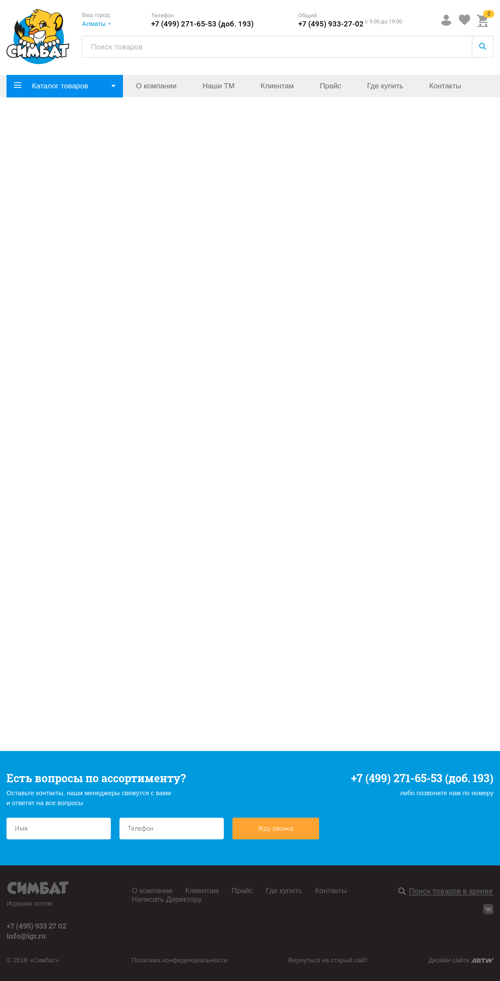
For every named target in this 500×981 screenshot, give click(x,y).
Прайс (330, 86)
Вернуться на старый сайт (328, 960)
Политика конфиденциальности (179, 960)
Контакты (445, 86)
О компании (156, 86)
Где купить (385, 86)
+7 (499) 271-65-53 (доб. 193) (202, 24)
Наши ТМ (219, 86)
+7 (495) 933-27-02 (331, 24)
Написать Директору (167, 899)
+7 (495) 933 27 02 (36, 926)
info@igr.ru (26, 936)
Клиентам (277, 86)
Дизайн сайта (461, 960)
